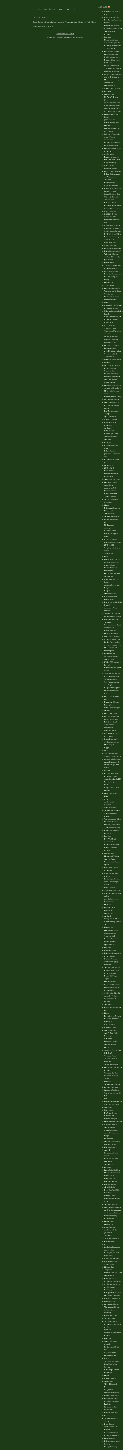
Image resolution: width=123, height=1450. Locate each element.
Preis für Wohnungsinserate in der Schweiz (111, 128)
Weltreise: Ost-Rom (111, 1073)
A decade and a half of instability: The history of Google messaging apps (112, 228)
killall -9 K (107, 1330)
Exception (107, 91)
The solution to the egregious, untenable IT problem (112, 1324)
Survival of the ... (110, 1275)
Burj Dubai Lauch (110, 982)
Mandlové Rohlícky (111, 822)
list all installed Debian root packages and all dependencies (112, 987)
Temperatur (108, 1270)
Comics (107, 302)
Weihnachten (108, 1410)
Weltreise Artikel (110, 999)
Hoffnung (107, 1338)
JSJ (105, 924)
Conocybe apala (110, 730)
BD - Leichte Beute (111, 648)
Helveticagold (109, 262)
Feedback (107, 947)
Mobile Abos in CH (110, 568)
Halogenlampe (109, 1241)
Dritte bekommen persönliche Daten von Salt (112, 454)
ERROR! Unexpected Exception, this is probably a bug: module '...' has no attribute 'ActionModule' (112, 350)
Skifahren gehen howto (112, 516)
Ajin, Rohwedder (110, 416)
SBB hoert (107, 1004)
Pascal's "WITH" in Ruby (113, 1273)
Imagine (107, 588)
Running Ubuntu (110, 1184)
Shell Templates (109, 745)
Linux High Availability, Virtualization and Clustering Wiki (112, 1193)
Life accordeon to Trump (112, 397)
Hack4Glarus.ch (110, 631)
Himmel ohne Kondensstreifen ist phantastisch (111, 473)
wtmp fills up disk (110, 807)
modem (107, 362)
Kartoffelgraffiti (109, 651)
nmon (106, 799)
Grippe (106, 748)
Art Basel (107, 916)
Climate (107, 770)
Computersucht (109, 1301)
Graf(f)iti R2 (108, 442)
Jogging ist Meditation (112, 827)
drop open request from (112, 645)
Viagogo (107, 710)
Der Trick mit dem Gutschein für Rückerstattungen (110, 1116)
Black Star (107, 904)
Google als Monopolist (112, 688)
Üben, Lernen (109, 1110)
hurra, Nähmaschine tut (112, 317)
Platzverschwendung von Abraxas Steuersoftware (111, 82)
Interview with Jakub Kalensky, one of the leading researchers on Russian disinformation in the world (112, 57)
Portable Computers (111, 939)
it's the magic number (111, 399)
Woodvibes (108, 1107)
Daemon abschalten (111, 1412)
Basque (107, 23)
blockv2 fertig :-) (110, 1378)
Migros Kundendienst (111, 1395)
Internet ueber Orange (112, 1087)
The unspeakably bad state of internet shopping (111, 1310)
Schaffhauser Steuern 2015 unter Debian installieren (112, 813)
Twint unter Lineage (111, 254)
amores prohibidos (77, 22)
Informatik (107, 1167)
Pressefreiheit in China (112, 1170)
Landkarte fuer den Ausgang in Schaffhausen (111, 1161)
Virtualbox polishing (111, 1204)
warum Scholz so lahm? (112, 88)
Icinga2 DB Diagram (111, 976)
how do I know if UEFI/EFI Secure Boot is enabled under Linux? (113, 205)
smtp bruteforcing (110, 245)
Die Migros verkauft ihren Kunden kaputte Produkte (111, 1401)
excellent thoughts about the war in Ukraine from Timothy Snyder (112, 45)
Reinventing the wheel (112, 1441)
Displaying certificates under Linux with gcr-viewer (65, 37)
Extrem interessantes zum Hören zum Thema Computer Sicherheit (112, 68)
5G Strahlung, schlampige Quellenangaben (110, 528)
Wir (105, 1099)
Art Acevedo (108, 465)
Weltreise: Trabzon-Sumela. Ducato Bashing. (111, 1044)
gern (105, 750)
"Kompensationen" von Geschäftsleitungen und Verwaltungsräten (112, 676)
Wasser (107, 1002)
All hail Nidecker (110, 1187)
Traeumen (107, 1236)
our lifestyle (108, 428)
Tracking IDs (108, 553)
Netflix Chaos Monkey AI (113, 251)
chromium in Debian (111, 337)
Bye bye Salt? (109, 282)
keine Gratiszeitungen (112, 707)
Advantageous (109, 94)
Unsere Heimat (40, 18)
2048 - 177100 (109, 431)
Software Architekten (111, 1392)
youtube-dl (108, 1233)
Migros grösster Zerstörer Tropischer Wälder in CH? (111, 656)
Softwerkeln (108, 1381)
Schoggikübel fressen (111, 1304)
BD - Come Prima (110, 713)
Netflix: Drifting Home (111, 123)
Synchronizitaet (109, 1318)
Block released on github (113, 1121)
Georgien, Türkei (110, 1027)
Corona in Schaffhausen (112, 359)
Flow (106, 556)
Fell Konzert (108, 1139)
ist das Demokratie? (111, 739)
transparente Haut (110, 1407)
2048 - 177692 (109, 285)
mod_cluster (108, 1390)
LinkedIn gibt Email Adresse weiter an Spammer (111, 436)
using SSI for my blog (111, 636)
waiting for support (110, 419)
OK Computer (109, 154)
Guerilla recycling (110, 950)
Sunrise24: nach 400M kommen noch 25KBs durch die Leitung (112, 970)
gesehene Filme (110, 120)
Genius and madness (111, 1258)
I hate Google (109, 1424)
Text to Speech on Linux (112, 819)
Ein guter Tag (109, 1267)
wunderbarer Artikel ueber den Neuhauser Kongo (112, 1133)
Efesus (106, 1013)
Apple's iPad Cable (111, 1033)
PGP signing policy (111, 633)
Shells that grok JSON (112, 479)
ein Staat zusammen (111, 742)
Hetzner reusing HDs (111, 1147)
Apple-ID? (107, 1150)
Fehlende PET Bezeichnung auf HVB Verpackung (112, 573)
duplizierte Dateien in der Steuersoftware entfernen (113, 31)
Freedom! (107, 836)
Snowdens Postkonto (111, 1090)
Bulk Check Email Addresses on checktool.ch (110, 725)
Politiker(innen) (109, 1438)
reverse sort (108, 842)
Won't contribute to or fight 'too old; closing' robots (111, 405)
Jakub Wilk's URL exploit (65, 33)
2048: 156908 (109, 545)
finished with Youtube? (112, 26)
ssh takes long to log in (112, 585)
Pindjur (106, 1375)
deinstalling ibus (110, 242)
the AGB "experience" (112, 845)
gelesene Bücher (110, 211)
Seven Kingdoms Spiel (112, 194)
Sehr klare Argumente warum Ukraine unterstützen (112, 137)
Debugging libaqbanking (112, 953)
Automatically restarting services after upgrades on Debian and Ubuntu (112, 1210)
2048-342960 (109, 240)
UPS (106, 1415)
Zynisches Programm (111, 1238)
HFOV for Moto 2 (110, 839)
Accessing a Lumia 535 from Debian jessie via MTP (112, 782)
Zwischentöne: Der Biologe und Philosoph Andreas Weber (112, 856)
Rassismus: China (110, 1315)
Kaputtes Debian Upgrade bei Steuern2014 (110, 910)
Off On (106, 1244)
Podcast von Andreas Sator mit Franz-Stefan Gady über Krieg (112, 160)
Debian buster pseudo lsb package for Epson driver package (112, 562)
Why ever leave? (110, 1030)
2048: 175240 (109, 468)
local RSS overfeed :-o (112, 1298)
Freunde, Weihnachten (112, 825)
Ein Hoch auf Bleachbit (112, 1295)
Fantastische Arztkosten (112, 248)
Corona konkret (109, 371)
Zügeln (106, 979)
